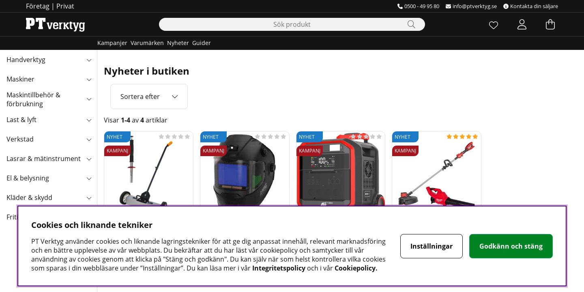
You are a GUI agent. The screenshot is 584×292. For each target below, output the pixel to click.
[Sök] (292, 24)
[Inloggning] (522, 24)
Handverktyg (25, 59)
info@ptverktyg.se (471, 6)
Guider (201, 43)
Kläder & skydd (29, 197)
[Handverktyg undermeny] (89, 60)
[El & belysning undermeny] (89, 178)
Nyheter (178, 43)
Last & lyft (21, 119)
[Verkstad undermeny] (89, 139)
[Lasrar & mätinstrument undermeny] (89, 158)
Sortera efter (140, 96)
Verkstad (20, 139)
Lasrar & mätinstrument (43, 158)
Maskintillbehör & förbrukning (33, 99)
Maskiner (20, 79)
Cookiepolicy (355, 268)
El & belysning (27, 178)
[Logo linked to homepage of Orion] (55, 24)
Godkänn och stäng (511, 246)
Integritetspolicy (278, 268)
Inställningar (431, 246)
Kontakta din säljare (530, 6)
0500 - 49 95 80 (418, 6)
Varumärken (147, 43)
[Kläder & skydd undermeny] (89, 197)
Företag (37, 6)
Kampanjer (112, 43)
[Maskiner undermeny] (89, 79)
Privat (65, 6)
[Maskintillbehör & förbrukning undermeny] (89, 98)
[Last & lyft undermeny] (89, 120)
